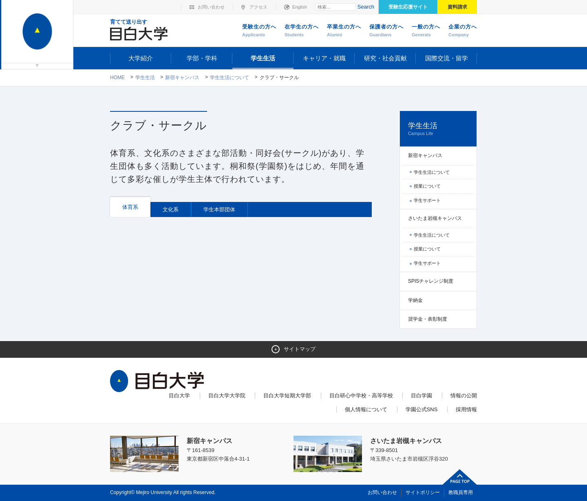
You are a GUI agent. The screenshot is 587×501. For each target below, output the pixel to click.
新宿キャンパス (182, 77)
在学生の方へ (302, 31)
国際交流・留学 (446, 58)
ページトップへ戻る (460, 477)
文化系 (171, 209)
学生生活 (263, 58)
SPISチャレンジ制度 (430, 281)
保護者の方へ (386, 31)
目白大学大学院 (226, 395)
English (299, 6)
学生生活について (229, 77)
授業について (427, 186)
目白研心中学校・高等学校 (361, 395)
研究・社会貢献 (385, 58)
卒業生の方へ (344, 31)
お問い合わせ (211, 6)
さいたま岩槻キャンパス (435, 218)
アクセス (258, 6)
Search (365, 7)
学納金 (415, 300)
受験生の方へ (259, 31)
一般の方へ (426, 31)
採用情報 (466, 409)
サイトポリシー (423, 492)
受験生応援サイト (408, 7)
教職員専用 (460, 492)
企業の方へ (462, 31)
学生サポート (427, 200)
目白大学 (179, 395)
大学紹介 (140, 58)
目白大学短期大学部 (287, 395)
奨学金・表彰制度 (427, 319)
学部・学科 (202, 58)
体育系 (130, 207)
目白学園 (421, 395)
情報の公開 (463, 395)
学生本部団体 (219, 209)
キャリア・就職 (324, 58)
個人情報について (366, 409)
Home (117, 77)
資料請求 (457, 7)
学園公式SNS (422, 409)
